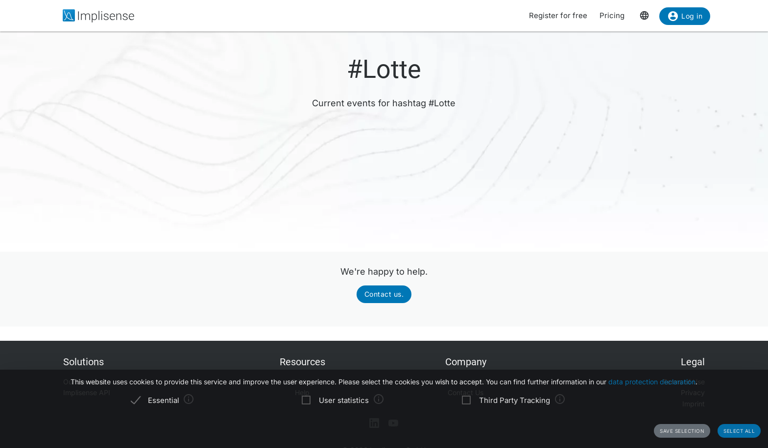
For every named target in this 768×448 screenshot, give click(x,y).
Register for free (558, 15)
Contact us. (384, 294)
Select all (739, 431)
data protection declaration (652, 381)
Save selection (682, 431)
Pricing (612, 15)
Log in (684, 18)
